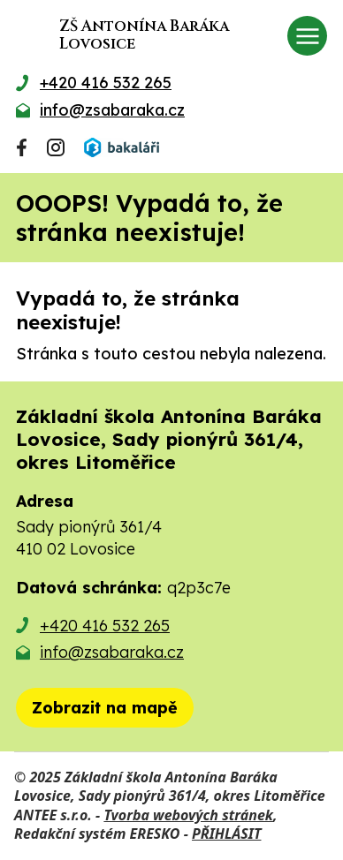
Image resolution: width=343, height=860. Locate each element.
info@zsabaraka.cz (112, 652)
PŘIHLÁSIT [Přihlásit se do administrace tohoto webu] (226, 833)
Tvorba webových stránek (188, 815)
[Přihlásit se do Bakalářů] (121, 147)
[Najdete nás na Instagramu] (56, 147)
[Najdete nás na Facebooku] (21, 147)
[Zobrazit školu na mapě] (105, 708)
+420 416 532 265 (105, 625)
